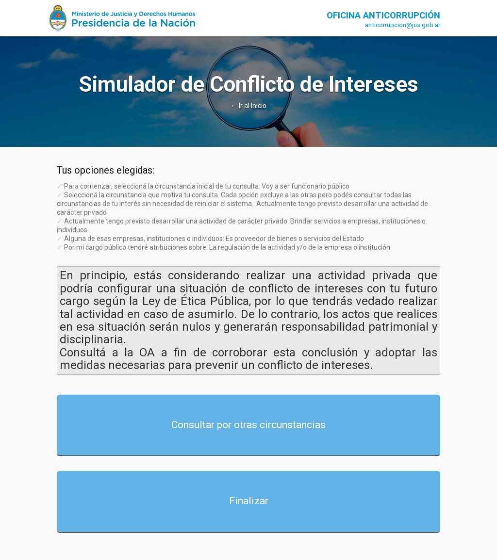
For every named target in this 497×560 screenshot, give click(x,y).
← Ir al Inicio (248, 106)
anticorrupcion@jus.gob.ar (402, 25)
